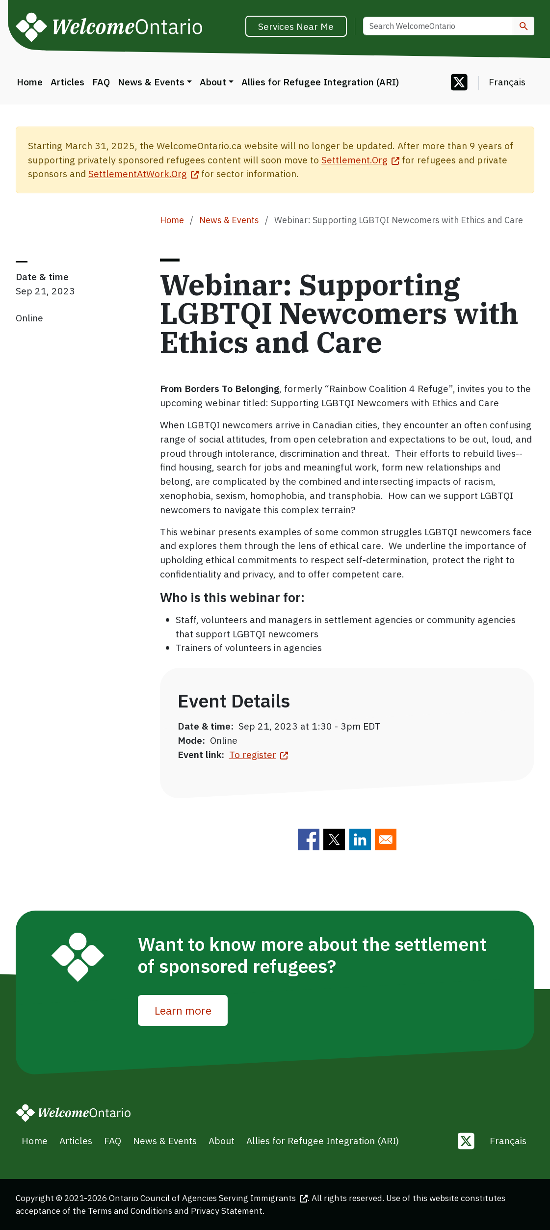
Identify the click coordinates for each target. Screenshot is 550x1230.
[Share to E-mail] (385, 839)
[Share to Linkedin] (360, 839)
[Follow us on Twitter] (459, 83)
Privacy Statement (226, 1210)
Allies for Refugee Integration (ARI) (320, 82)
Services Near (296, 26)
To (258, 754)
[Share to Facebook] (308, 839)
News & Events (151, 82)
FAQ (101, 82)
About (213, 82)
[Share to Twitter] (334, 839)
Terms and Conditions (130, 1210)
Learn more (183, 1010)
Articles (67, 82)
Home (30, 82)
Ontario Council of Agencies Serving (208, 1198)
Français (507, 82)
